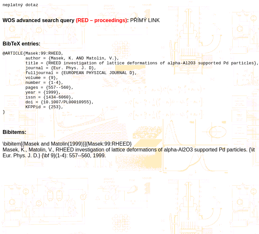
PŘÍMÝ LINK (145, 21)
